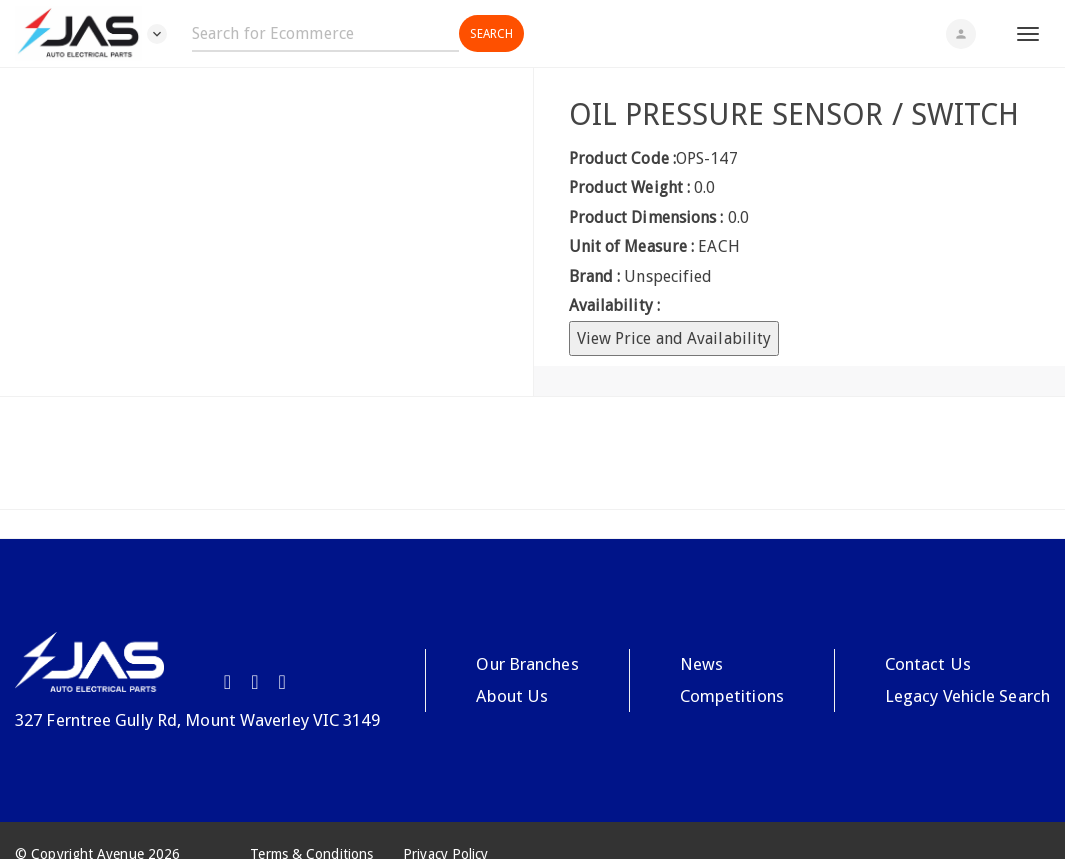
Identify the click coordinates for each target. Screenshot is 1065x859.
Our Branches (527, 664)
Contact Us (928, 664)
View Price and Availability (674, 338)
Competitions (732, 696)
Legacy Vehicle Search (967, 696)
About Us (512, 696)
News (701, 664)
